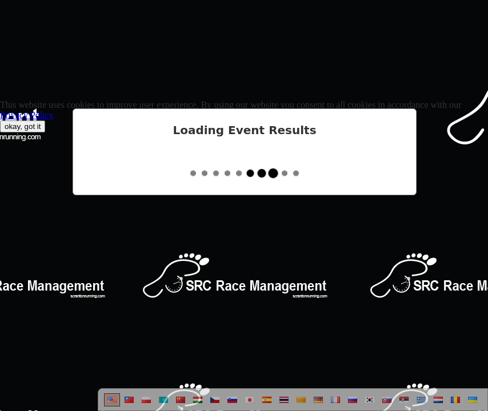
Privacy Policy (27, 115)
